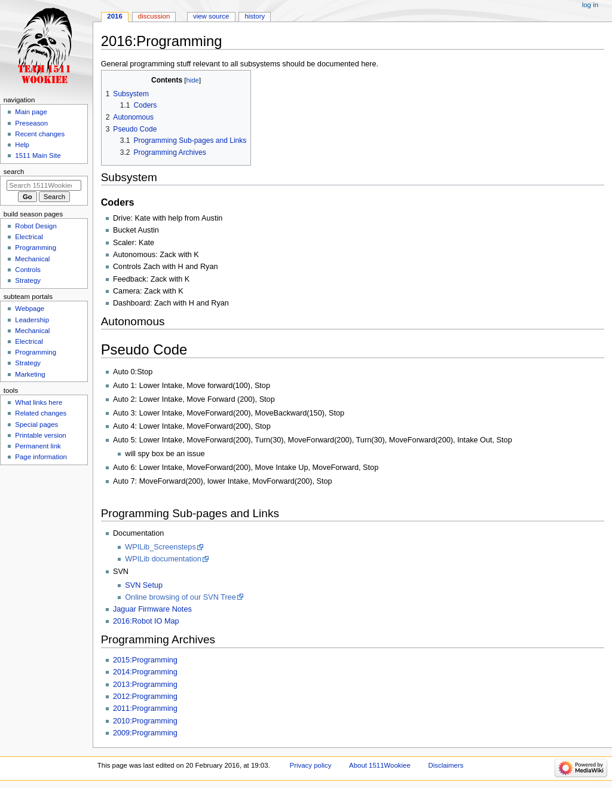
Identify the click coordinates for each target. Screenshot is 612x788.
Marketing (30, 374)
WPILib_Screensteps (160, 547)
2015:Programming (145, 660)
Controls (28, 269)
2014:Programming (145, 672)
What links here (38, 402)
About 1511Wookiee (380, 765)
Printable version (40, 435)
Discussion (154, 16)
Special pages (36, 424)
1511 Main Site (37, 155)
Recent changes (40, 134)
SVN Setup (144, 585)
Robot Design (35, 226)
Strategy (28, 280)
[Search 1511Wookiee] (44, 185)
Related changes (40, 413)
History (254, 16)
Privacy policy (311, 765)
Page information (41, 456)
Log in (590, 4)
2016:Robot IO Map (146, 621)
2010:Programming (145, 721)
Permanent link (37, 446)
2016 (114, 16)
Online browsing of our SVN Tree (180, 597)
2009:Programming (145, 733)
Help (22, 144)
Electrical (28, 236)
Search (14, 171)
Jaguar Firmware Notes (152, 609)
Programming (35, 247)
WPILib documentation (163, 559)
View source (211, 16)
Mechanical (32, 258)
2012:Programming (145, 696)
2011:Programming (145, 708)
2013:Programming (145, 684)
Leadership (32, 319)
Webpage (29, 308)
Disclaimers (445, 765)
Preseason (31, 123)
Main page (31, 111)
